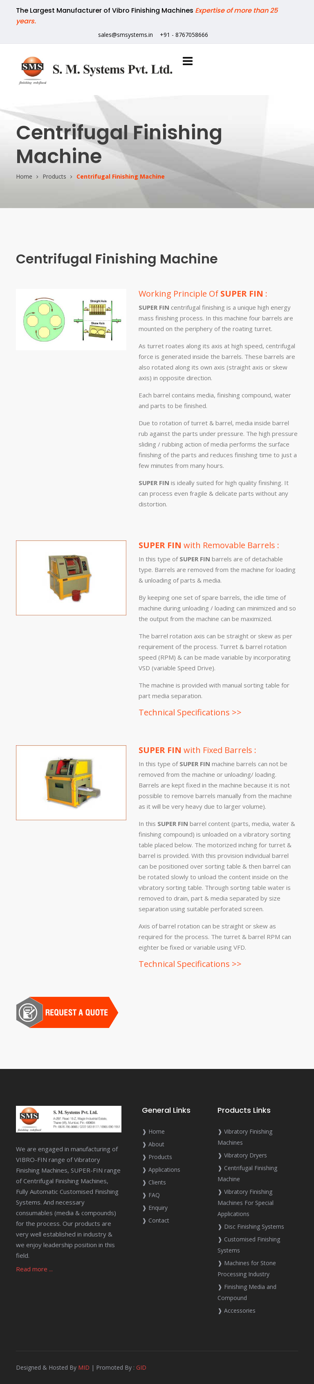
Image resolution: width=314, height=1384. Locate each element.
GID (141, 1367)
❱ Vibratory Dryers (242, 1155)
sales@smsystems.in (125, 35)
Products (54, 176)
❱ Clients (154, 1182)
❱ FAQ (151, 1195)
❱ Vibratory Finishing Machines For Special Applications (246, 1203)
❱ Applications (161, 1169)
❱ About (153, 1144)
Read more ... (34, 1269)
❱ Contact (155, 1220)
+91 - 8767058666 (184, 35)
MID (84, 1367)
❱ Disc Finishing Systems (251, 1226)
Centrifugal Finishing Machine (120, 176)
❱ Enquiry (155, 1208)
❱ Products (157, 1157)
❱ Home (153, 1131)
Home (24, 176)
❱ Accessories (237, 1310)
